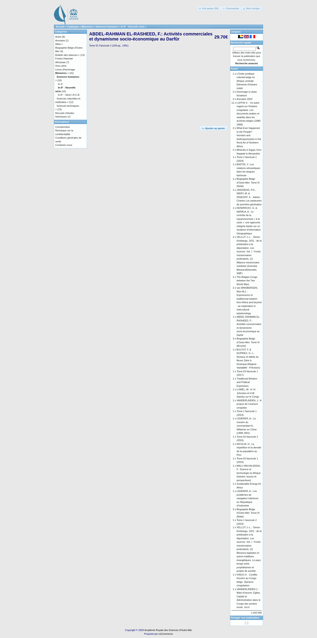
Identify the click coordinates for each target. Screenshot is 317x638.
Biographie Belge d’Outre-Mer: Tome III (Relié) (248, 182)
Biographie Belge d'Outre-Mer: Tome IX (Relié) (248, 513)
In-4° (60, 84)
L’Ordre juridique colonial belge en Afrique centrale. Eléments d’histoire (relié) (247, 81)
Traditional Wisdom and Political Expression (247, 382)
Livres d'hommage (65, 69)
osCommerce (165, 633)
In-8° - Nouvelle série (132, 26)
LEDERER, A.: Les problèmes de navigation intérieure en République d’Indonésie (247, 498)
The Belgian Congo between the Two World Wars (247, 281)
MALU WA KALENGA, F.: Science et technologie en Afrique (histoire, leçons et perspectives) (249, 473)
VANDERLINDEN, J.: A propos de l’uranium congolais (249, 404)
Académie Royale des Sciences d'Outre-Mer (168, 630)
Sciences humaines (107, 26)
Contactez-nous (63, 145)
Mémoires (87, 26)
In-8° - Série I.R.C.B (68, 95)
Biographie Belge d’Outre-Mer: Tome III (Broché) (248, 342)
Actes (58, 36)
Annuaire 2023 (244, 99)
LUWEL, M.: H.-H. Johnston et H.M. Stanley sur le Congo (248, 393)
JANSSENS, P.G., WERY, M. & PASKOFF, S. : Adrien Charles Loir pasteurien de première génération (249, 197)
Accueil (60, 26)
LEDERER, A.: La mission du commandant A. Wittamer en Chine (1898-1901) (247, 425)
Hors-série (60, 65)
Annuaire (60, 40)
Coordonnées (62, 127)
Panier (234, 68)
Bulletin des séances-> (67, 55)
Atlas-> (59, 44)
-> (62, 73)
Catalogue (73, 26)
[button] (209, 8)
